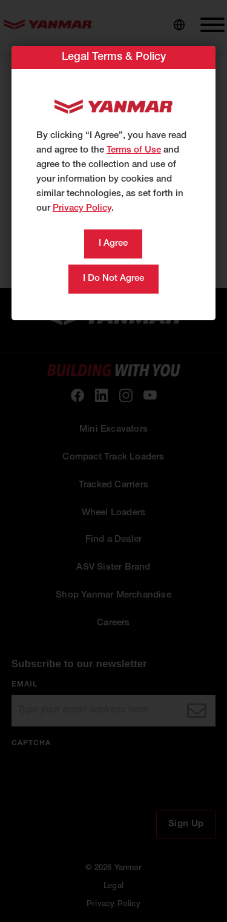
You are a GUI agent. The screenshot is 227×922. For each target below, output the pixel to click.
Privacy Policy (82, 208)
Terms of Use (134, 150)
